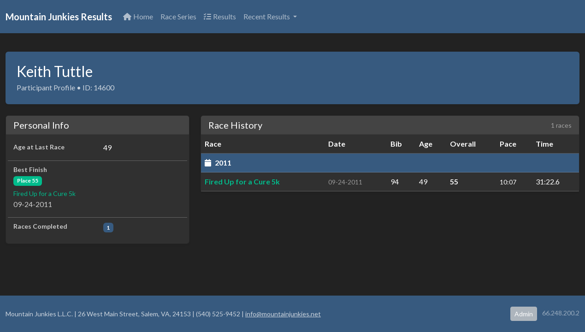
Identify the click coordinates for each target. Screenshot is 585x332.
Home (138, 16)
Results (220, 16)
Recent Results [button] (267, 16)
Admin (523, 314)
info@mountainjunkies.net (283, 314)
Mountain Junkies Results (59, 16)
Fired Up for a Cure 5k (44, 193)
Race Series (178, 16)
